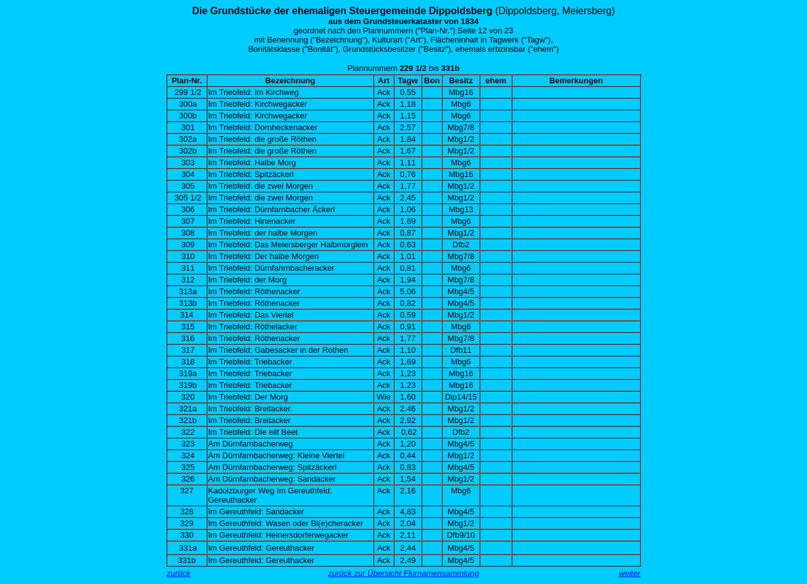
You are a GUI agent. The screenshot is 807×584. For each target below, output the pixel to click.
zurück (178, 573)
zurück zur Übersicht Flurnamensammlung (403, 573)
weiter (629, 573)
